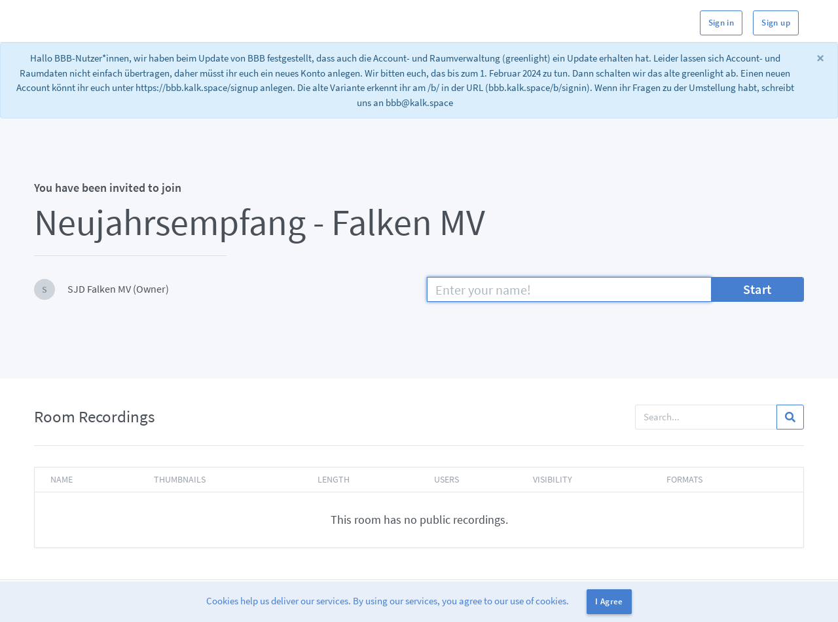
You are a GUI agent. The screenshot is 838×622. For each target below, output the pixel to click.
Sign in (721, 22)
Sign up (775, 22)
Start (757, 289)
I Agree (609, 601)
